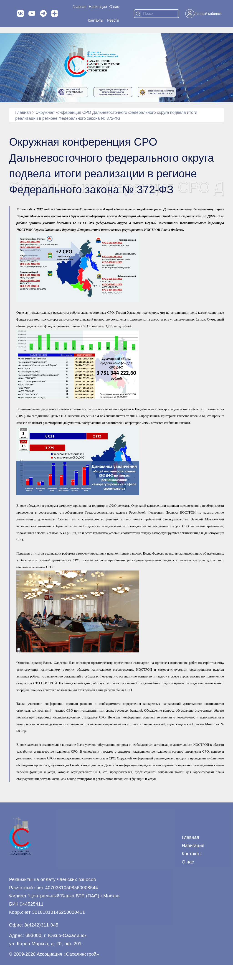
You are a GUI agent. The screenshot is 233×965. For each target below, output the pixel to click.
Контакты (96, 20)
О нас (114, 7)
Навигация (193, 845)
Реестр (113, 20)
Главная (79, 7)
